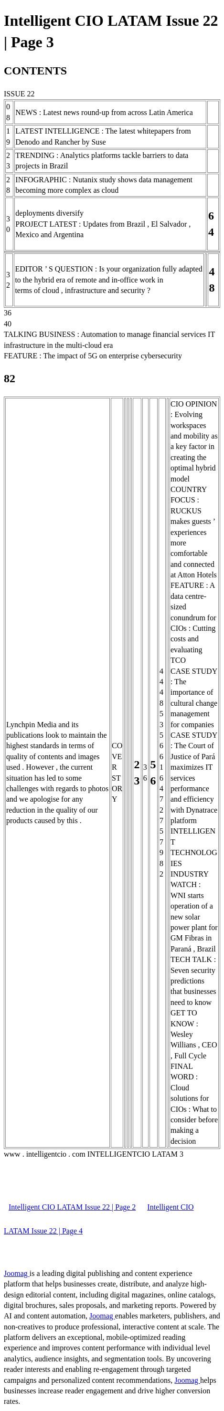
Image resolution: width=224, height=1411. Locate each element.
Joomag (17, 1273)
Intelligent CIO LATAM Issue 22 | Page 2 (72, 1207)
